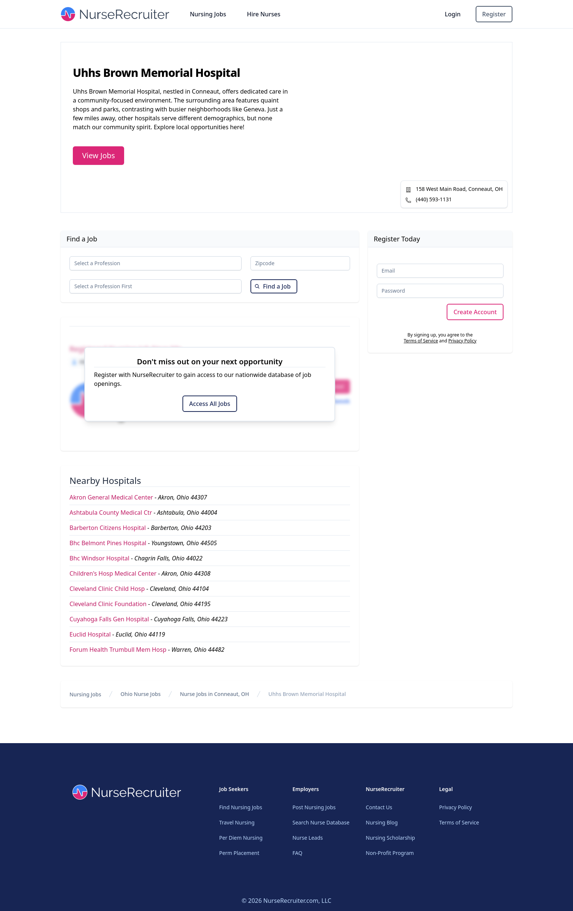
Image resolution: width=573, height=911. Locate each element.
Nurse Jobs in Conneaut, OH (214, 693)
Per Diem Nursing (241, 837)
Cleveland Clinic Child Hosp (107, 589)
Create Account (475, 312)
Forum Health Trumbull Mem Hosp (117, 649)
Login (453, 14)
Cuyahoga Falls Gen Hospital (109, 619)
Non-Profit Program (390, 852)
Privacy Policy (462, 341)
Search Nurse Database (320, 822)
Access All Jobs (209, 404)
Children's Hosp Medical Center (112, 573)
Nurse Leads (307, 837)
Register (494, 14)
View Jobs (98, 155)
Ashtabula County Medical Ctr (110, 512)
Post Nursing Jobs (314, 807)
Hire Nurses (263, 14)
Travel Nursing (237, 822)
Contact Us (379, 807)
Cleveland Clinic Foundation (107, 604)
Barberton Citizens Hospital (107, 528)
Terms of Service (421, 341)
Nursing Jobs (208, 14)
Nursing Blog (382, 822)
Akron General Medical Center (111, 497)
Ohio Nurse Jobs (140, 693)
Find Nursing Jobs (240, 807)
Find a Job (272, 286)
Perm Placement (239, 852)
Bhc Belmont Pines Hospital (107, 543)
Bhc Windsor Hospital (99, 558)
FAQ (297, 852)
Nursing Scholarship (390, 837)
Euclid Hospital (90, 634)
